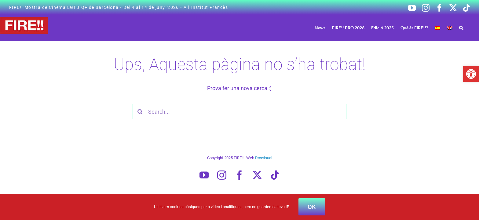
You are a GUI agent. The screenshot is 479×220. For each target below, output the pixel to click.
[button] (471, 74)
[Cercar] (140, 111)
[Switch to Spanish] (449, 28)
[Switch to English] (459, 28)
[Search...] (240, 111)
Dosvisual (263, 158)
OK (312, 207)
